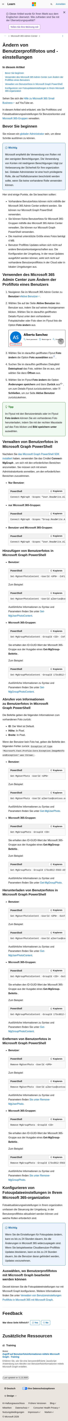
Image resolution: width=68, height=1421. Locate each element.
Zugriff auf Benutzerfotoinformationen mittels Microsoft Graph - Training (31, 1355)
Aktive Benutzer (29, 296)
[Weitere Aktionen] (63, 36)
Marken (48, 1412)
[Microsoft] (34, 4)
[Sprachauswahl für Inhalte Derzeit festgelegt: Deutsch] (9, 1388)
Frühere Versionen (37, 1403)
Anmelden (61, 4)
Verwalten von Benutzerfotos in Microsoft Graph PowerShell (33, 84)
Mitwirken (7, 1408)
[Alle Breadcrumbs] (5, 36)
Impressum (33, 1412)
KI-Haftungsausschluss (13, 1403)
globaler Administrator (32, 134)
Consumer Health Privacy (45, 1408)
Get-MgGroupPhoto (51, 882)
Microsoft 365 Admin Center (24, 36)
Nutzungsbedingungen (13, 1412)
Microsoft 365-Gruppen (15, 118)
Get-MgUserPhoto (50, 811)
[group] (37, 497)
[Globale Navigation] (3, 4)
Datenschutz (21, 1408)
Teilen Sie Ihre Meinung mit (24, 27)
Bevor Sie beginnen (14, 73)
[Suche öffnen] (51, 4)
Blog (52, 1403)
